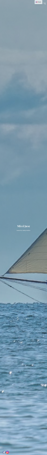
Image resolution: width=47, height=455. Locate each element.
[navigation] (38, 2)
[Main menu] (44, 3)
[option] (38, 2)
